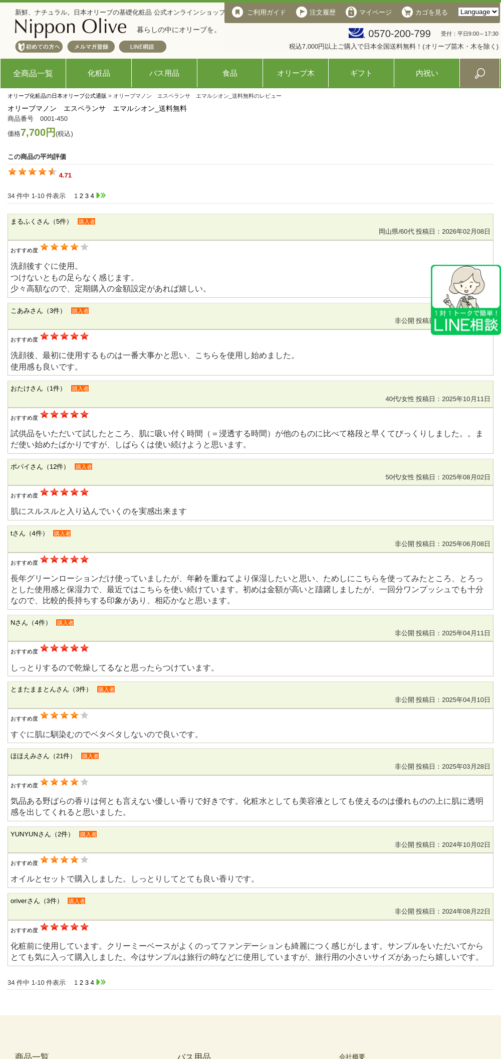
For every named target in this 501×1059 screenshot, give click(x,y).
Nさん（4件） (31, 622)
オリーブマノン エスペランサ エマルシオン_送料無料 (97, 108)
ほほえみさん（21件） (43, 756)
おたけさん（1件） (38, 388)
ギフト (361, 73)
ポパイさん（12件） (40, 466)
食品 (229, 73)
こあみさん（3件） (38, 310)
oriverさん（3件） (37, 901)
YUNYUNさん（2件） (42, 834)
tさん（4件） (30, 533)
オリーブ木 (296, 73)
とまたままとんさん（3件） (51, 689)
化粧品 (99, 73)
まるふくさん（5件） (42, 221)
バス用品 (164, 73)
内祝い (427, 73)
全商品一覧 (33, 73)
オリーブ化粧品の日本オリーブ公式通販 (57, 96)
